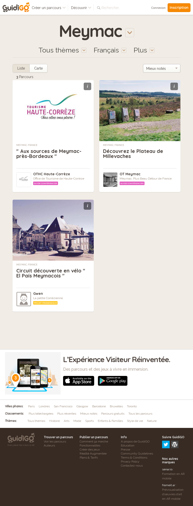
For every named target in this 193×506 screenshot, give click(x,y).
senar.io (167, 447)
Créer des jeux (90, 449)
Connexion (158, 8)
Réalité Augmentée (93, 453)
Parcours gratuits (112, 413)
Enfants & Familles (110, 421)
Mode (77, 421)
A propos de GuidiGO (135, 441)
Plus (144, 50)
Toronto (132, 406)
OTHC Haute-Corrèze (51, 174)
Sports (89, 421)
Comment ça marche (94, 441)
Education (127, 445)
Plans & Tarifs (89, 457)
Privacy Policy (130, 461)
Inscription (179, 7)
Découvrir (81, 8)
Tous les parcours (140, 413)
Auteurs (49, 445)
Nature (152, 421)
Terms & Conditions (134, 457)
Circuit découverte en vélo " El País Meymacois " (50, 273)
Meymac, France (26, 145)
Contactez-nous (132, 465)
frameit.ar (168, 463)
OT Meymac (130, 174)
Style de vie (135, 421)
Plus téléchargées (41, 413)
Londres (44, 406)
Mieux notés (88, 413)
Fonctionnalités (90, 445)
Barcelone (99, 406)
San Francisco (63, 406)
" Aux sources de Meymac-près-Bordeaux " (48, 153)
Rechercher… (110, 8)
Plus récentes (66, 413)
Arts (66, 421)
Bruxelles (116, 406)
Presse (125, 449)
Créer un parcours (49, 8)
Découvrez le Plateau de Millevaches (133, 153)
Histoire (54, 421)
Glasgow (82, 406)
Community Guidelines (137, 453)
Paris (31, 406)
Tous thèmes (36, 421)
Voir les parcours (55, 441)
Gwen (38, 293)
